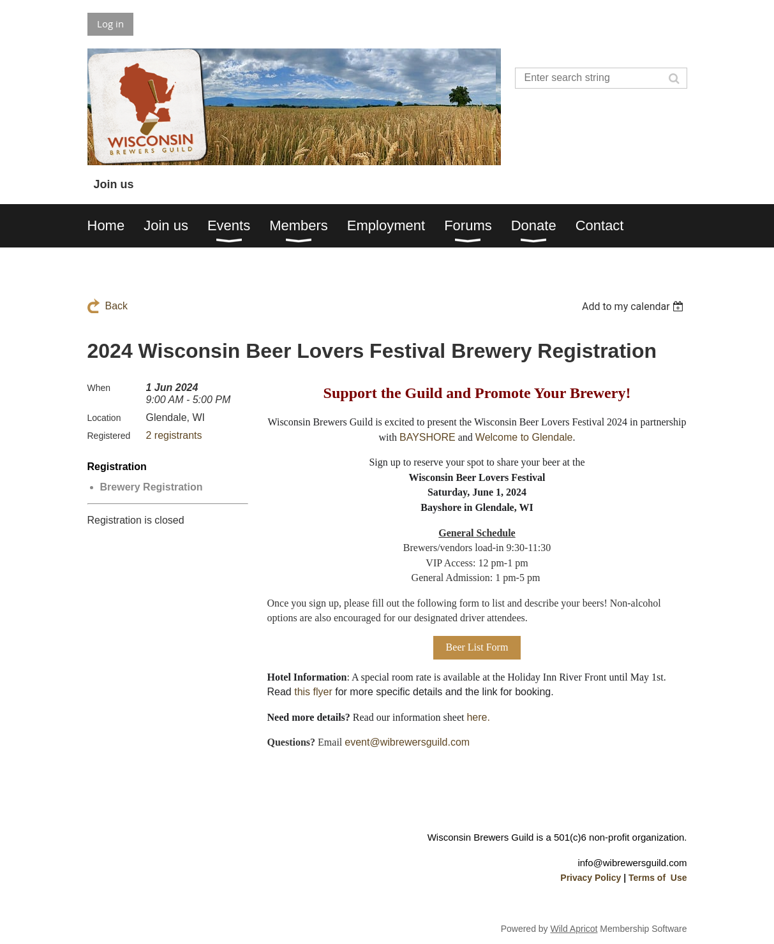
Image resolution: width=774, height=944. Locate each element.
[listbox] (634, 306)
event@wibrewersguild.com (407, 742)
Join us (114, 184)
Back (116, 305)
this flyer (313, 691)
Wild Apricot (574, 929)
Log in (110, 23)
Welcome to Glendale (524, 437)
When (99, 388)
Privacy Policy (590, 878)
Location (104, 418)
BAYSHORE (427, 437)
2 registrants (174, 435)
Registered (109, 436)
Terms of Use (658, 878)
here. (477, 717)
